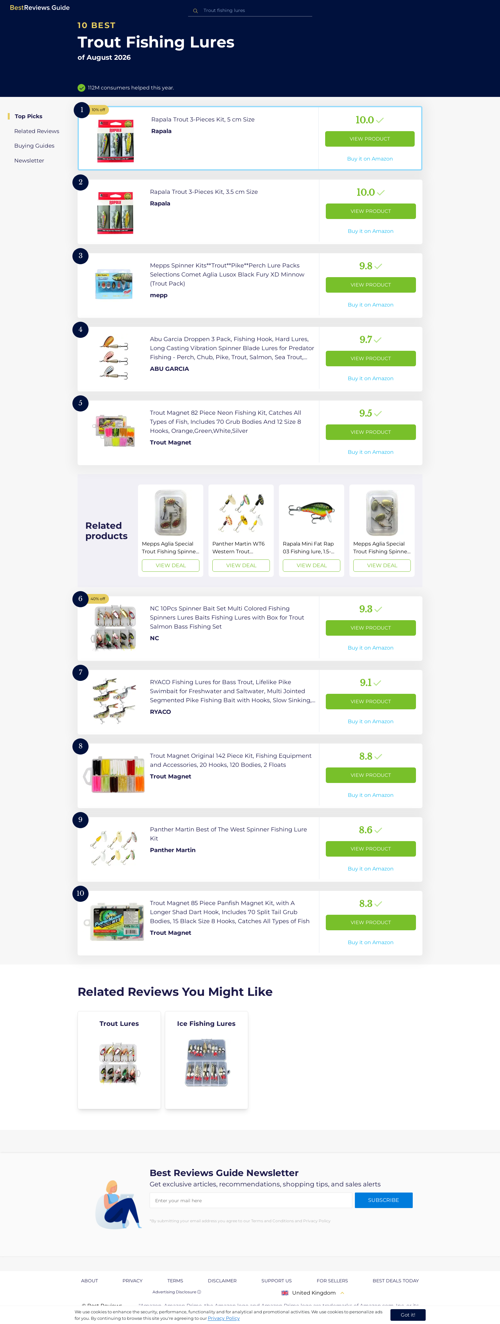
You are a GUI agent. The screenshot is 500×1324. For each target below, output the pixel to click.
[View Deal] (170, 531)
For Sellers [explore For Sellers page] (332, 1281)
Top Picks (28, 116)
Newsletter (29, 160)
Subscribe (383, 1200)
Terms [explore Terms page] (175, 1281)
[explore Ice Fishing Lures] (206, 1060)
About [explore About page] (89, 1281)
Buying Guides (34, 145)
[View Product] (250, 138)
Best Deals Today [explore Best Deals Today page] (396, 1281)
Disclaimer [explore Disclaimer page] (222, 1281)
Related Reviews (36, 131)
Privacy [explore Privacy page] (132, 1281)
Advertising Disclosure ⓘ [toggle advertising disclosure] (177, 1291)
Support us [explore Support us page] (276, 1281)
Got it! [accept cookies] (408, 1315)
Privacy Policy (224, 1318)
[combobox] (250, 10)
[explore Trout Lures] (119, 1060)
